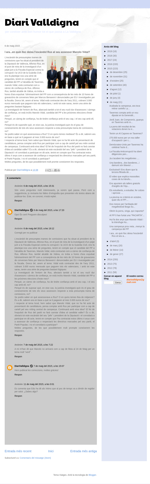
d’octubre (114, 80)
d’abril (113, 241)
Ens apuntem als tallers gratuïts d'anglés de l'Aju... (124, 184)
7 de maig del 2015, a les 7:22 (38, 344)
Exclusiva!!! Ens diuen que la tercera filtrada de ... (123, 171)
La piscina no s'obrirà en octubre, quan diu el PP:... (125, 198)
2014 (110, 259)
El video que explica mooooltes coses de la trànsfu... (124, 177)
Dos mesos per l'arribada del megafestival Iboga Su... (123, 205)
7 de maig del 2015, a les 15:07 (49, 366)
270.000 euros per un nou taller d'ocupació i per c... (124, 139)
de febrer (114, 250)
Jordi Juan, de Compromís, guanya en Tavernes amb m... (126, 121)
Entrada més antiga (83, 451)
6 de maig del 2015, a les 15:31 (39, 186)
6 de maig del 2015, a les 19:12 (39, 228)
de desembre (116, 72)
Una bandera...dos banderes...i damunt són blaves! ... (124, 164)
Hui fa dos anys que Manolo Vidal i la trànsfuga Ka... (126, 220)
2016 (110, 64)
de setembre (116, 85)
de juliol (114, 93)
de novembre (116, 76)
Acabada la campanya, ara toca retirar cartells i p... (124, 107)
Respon (18, 200)
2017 (110, 60)
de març (114, 245)
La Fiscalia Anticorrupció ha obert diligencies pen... (125, 152)
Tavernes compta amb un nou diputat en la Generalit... (123, 114)
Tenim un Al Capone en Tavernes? (126, 133)
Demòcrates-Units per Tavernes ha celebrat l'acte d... (126, 146)
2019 (110, 51)
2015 (110, 68)
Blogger (92, 475)
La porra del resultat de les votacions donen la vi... (122, 128)
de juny (114, 98)
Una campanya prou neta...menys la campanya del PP (127, 227)
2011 (110, 272)
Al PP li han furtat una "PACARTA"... (126, 215)
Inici (51, 451)
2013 (110, 264)
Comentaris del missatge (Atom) (35, 458)
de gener (114, 254)
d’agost (114, 89)
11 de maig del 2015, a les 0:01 (39, 384)
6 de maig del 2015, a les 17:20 (49, 210)
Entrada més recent (18, 451)
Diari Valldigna (42, 21)
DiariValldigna (22, 210)
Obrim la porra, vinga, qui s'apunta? (126, 211)
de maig (114, 102)
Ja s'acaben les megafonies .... (124, 158)
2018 (110, 55)
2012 (110, 268)
